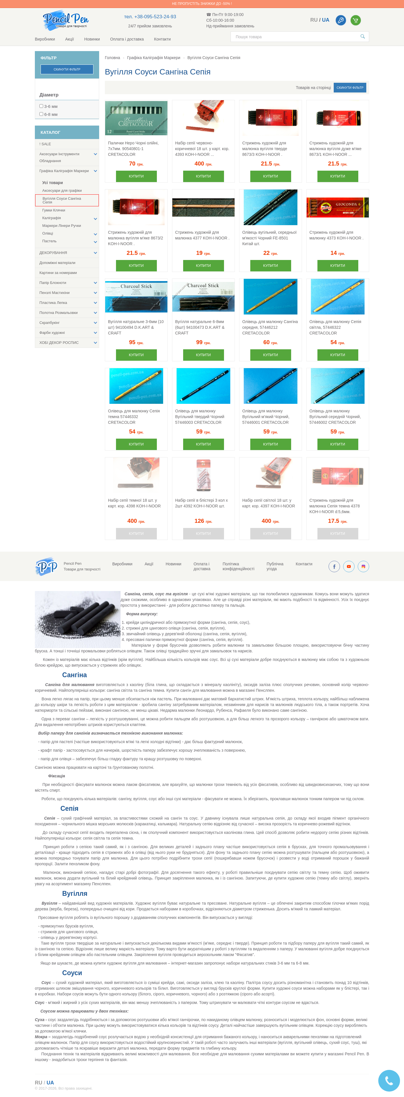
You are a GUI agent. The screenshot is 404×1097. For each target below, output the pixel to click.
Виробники (45, 39)
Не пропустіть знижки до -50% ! (202, 4)
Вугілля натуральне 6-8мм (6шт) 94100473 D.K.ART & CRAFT (200, 327)
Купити (136, 176)
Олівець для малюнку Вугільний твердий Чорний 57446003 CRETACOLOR (199, 417)
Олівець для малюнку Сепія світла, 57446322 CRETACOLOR (335, 327)
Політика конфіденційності (238, 566)
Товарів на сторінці (313, 87)
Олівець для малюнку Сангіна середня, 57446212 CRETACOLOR (270, 327)
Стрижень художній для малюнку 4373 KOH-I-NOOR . (336, 235)
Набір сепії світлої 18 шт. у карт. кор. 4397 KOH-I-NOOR (268, 503)
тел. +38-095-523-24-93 (150, 16)
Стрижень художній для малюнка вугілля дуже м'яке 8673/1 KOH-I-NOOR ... (335, 149)
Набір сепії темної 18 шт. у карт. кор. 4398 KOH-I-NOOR (134, 503)
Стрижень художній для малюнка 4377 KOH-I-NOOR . (202, 235)
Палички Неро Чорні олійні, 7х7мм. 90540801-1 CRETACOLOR (133, 149)
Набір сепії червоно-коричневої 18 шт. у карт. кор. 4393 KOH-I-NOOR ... (202, 149)
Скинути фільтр (67, 69)
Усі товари (52, 182)
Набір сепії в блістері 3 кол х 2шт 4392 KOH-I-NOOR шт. (201, 503)
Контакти (162, 39)
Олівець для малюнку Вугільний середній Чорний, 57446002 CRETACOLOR (335, 417)
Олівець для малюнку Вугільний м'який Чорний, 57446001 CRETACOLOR (265, 417)
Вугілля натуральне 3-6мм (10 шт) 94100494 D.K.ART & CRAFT (136, 327)
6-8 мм (50, 114)
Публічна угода (275, 566)
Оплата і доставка (127, 39)
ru (314, 20)
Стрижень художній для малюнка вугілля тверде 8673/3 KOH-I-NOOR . (264, 149)
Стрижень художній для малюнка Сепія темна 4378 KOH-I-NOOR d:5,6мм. (334, 506)
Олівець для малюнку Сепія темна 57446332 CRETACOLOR (134, 417)
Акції (69, 39)
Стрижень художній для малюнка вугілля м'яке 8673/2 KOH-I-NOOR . (135, 238)
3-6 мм (50, 106)
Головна (112, 57)
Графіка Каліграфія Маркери (153, 57)
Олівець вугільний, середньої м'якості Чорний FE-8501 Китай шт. (269, 238)
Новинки (92, 39)
